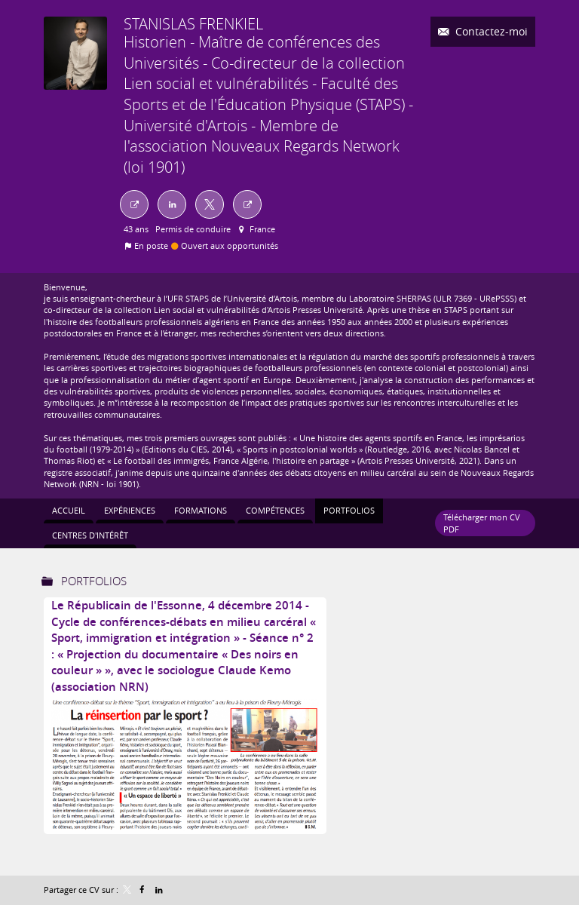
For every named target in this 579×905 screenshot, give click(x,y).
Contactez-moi (490, 31)
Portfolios (94, 580)
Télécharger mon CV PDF (481, 522)
